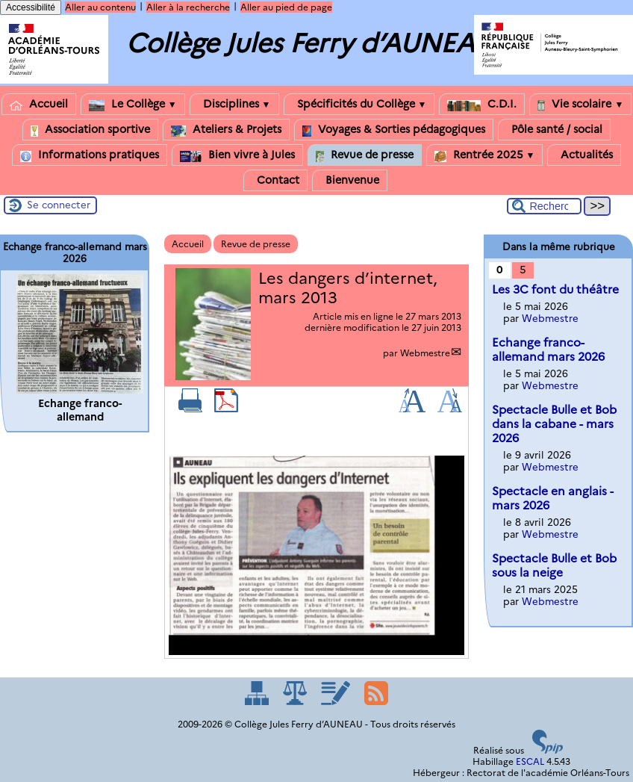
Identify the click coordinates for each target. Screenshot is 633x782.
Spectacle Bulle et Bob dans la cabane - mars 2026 (554, 424)
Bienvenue (349, 180)
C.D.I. (482, 104)
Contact (275, 180)
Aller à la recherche (188, 7)
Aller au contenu (100, 7)
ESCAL (530, 761)
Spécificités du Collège (359, 104)
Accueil (39, 104)
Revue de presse (365, 155)
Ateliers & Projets (226, 129)
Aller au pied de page (286, 7)
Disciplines (234, 104)
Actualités (584, 155)
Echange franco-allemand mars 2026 (548, 349)
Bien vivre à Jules (237, 155)
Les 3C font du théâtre (555, 289)
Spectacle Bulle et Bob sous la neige (554, 565)
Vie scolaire (580, 104)
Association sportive (90, 129)
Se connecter (58, 205)
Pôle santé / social (554, 129)
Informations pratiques (89, 155)
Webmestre (425, 353)
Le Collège (133, 104)
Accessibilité (30, 7)
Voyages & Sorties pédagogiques (393, 129)
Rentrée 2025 (484, 155)
